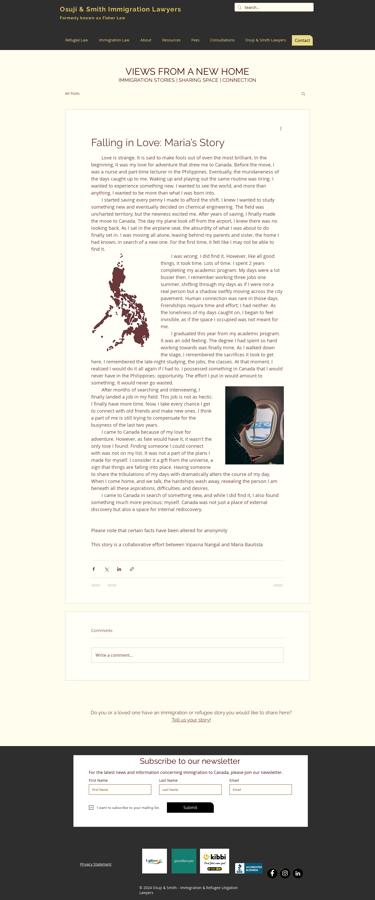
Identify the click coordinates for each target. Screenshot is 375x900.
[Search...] (274, 7)
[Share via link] (131, 569)
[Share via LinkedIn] (119, 569)
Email (234, 780)
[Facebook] (272, 873)
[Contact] (302, 40)
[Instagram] (285, 873)
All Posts (72, 93)
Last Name (168, 780)
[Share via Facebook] (93, 569)
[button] (76, 40)
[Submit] (190, 807)
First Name (98, 780)
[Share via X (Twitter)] (106, 569)
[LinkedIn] (298, 873)
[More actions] (281, 128)
